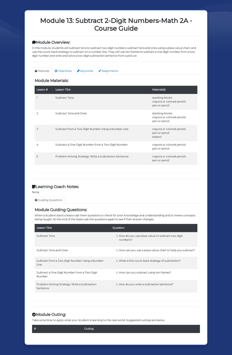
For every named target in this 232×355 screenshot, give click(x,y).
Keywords (85, 70)
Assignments (108, 70)
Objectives (63, 70)
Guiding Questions (48, 200)
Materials (42, 70)
